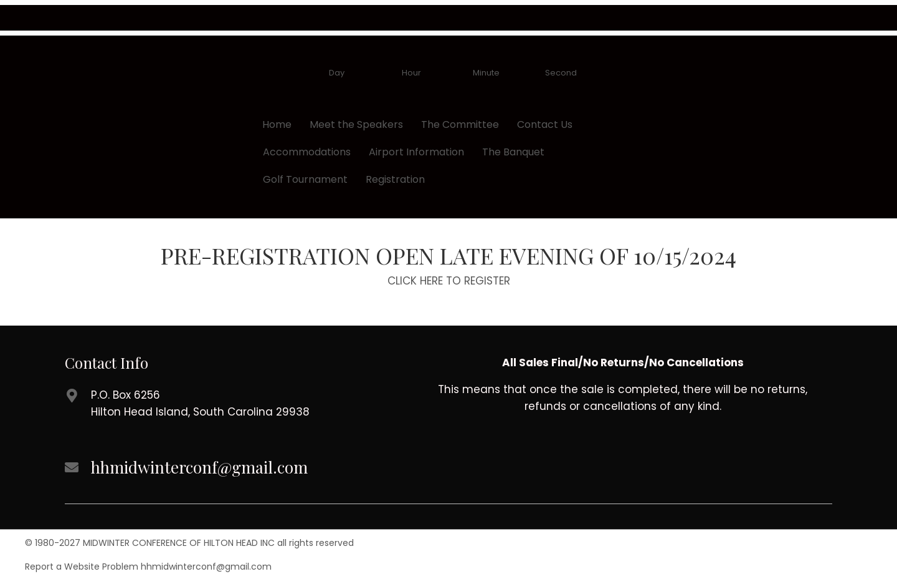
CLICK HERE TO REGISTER (448, 280)
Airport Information (416, 152)
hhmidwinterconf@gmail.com (206, 566)
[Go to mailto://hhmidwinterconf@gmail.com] (230, 469)
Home (277, 124)
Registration (395, 179)
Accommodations (307, 152)
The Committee (460, 124)
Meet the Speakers (356, 124)
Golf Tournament (305, 179)
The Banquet (513, 152)
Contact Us (544, 124)
